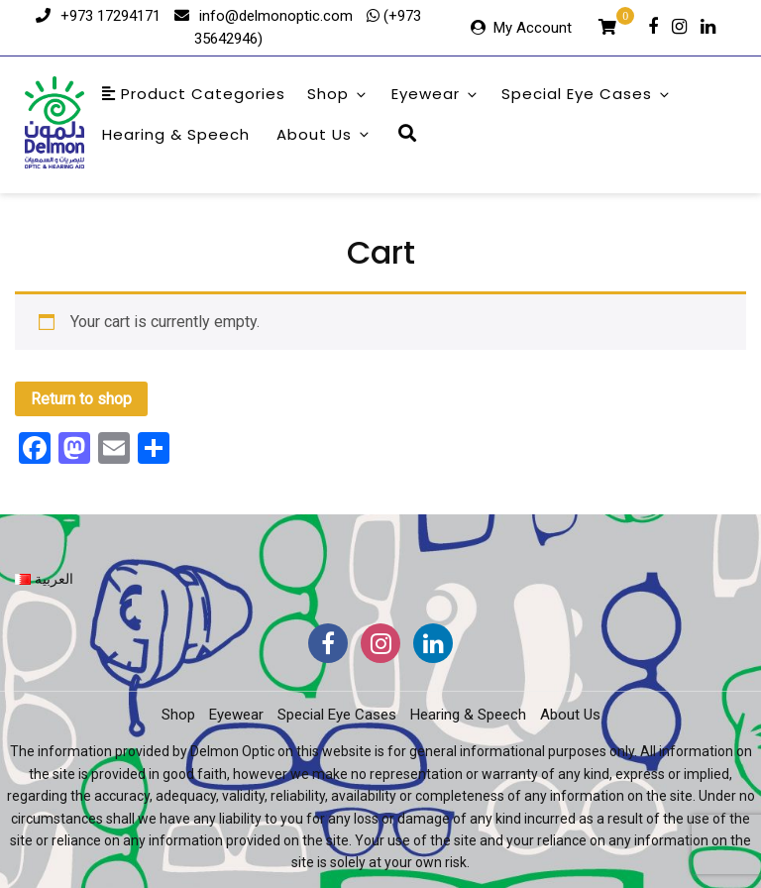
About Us (324, 134)
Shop (338, 93)
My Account (532, 28)
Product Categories (193, 93)
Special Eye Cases (586, 93)
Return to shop (81, 398)
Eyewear (435, 93)
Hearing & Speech (176, 134)
